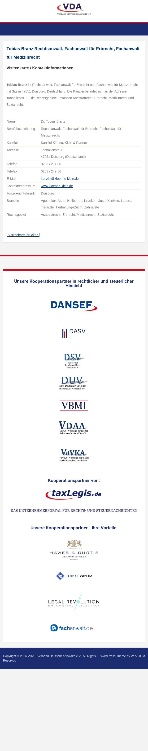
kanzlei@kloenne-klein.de (60, 179)
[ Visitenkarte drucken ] (23, 235)
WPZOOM (138, 656)
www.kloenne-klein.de (57, 186)
